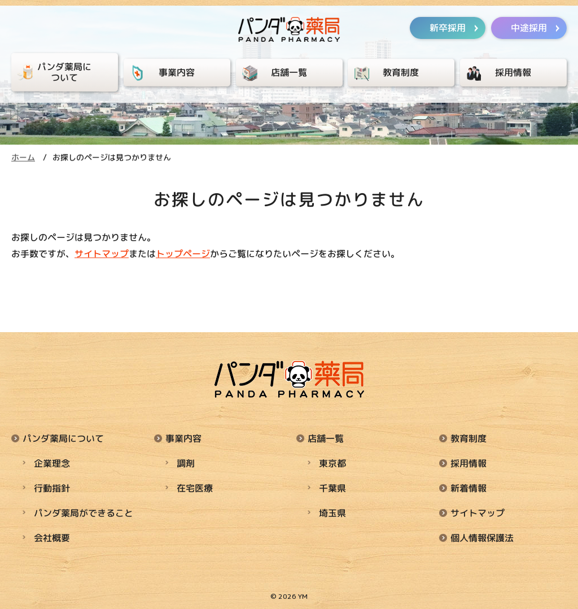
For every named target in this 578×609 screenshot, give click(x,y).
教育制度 (468, 438)
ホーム (23, 157)
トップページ (183, 253)
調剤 (186, 462)
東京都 (332, 462)
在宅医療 (195, 487)
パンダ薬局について (63, 438)
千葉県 (332, 487)
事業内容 (183, 438)
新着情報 (468, 487)
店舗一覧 (326, 438)
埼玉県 (332, 512)
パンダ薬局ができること (83, 512)
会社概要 (52, 537)
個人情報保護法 (482, 537)
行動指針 (52, 487)
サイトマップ (102, 253)
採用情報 (468, 462)
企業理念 (52, 462)
